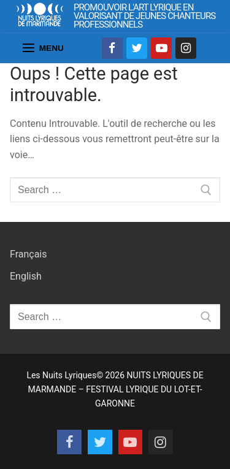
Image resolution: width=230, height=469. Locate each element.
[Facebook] (112, 47)
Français (28, 254)
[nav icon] (43, 48)
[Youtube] (161, 47)
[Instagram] (185, 47)
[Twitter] (136, 47)
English (26, 276)
